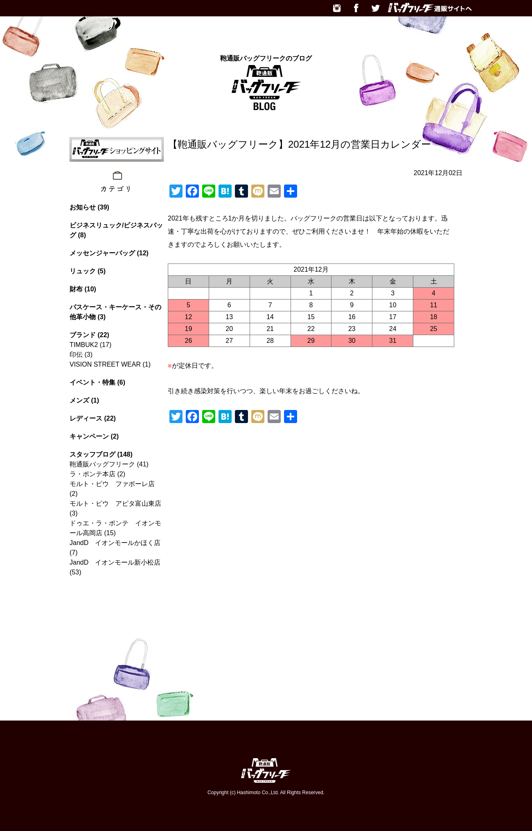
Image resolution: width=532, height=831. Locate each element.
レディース (86, 418)
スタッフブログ (92, 454)
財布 (76, 289)
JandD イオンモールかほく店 (115, 542)
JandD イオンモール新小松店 (115, 562)
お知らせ (83, 207)
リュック (83, 271)
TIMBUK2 (84, 344)
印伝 (76, 354)
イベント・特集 (92, 382)
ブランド (83, 334)
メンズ (79, 400)
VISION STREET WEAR (105, 364)
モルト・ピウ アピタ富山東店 (115, 503)
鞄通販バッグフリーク (102, 464)
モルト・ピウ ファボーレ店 (112, 483)
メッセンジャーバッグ (102, 253)
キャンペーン (89, 436)
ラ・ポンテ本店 (92, 474)
